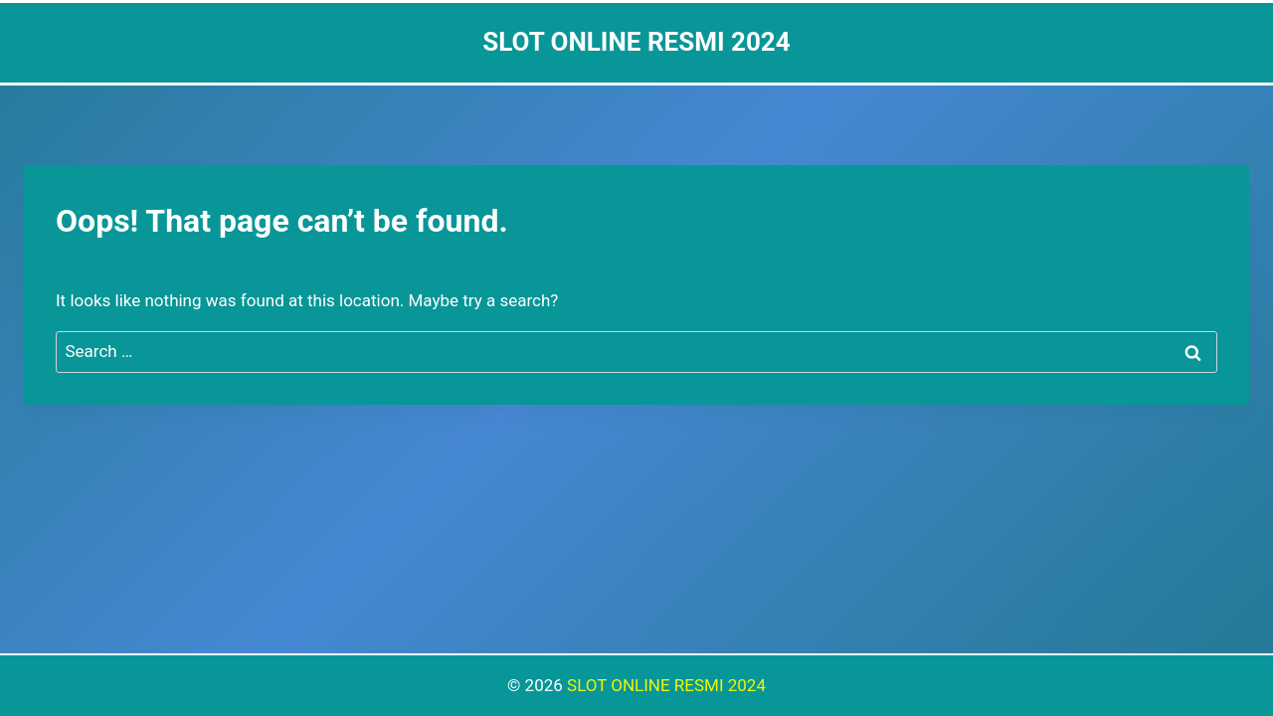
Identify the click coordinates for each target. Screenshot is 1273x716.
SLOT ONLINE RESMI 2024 (666, 685)
